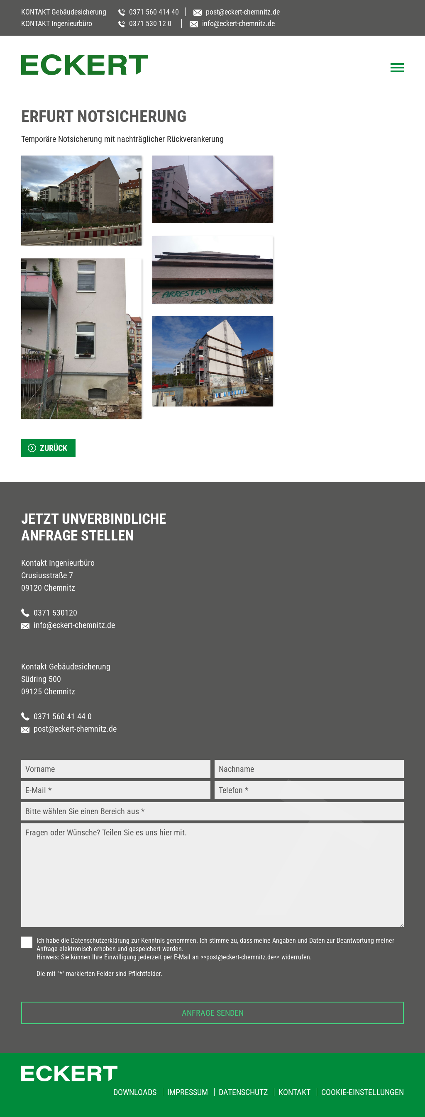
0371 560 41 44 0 (56, 716)
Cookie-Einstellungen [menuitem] (362, 1092)
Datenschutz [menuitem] (243, 1092)
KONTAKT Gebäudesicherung (63, 11)
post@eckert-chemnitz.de (69, 729)
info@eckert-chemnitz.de (68, 625)
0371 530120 (49, 613)
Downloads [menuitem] (134, 1092)
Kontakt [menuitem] (294, 1092)
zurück (53, 448)
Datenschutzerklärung (100, 940)
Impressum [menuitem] (187, 1092)
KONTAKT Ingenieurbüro (56, 23)
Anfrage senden (213, 1013)
